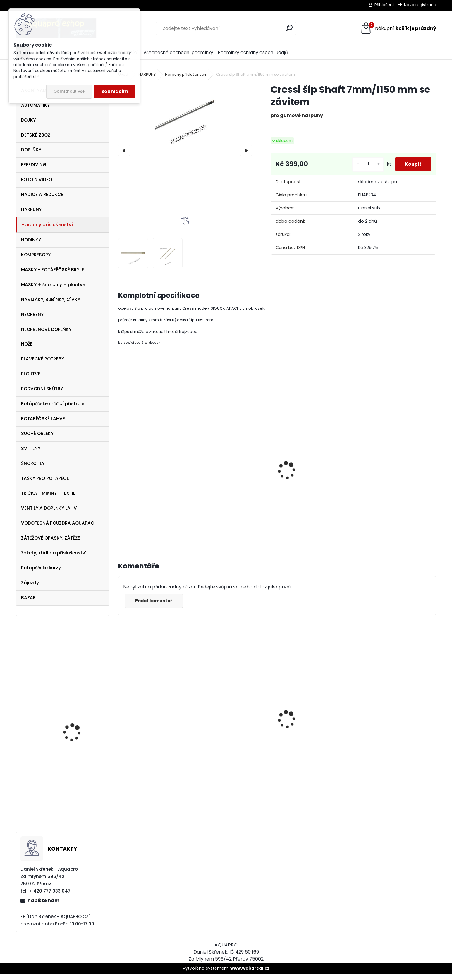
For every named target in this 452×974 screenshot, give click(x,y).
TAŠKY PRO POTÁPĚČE (45, 478)
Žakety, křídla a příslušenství (54, 553)
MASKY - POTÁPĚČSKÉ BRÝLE (52, 270)
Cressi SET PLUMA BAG (308, 760)
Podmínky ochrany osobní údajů (253, 52)
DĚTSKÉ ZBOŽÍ (36, 135)
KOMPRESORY (36, 255)
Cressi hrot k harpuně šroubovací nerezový (146, 473)
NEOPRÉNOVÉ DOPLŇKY (46, 329)
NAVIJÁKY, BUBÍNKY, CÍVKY (50, 299)
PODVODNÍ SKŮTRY (42, 389)
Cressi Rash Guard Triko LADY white (236, 753)
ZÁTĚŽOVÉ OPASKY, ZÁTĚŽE (50, 538)
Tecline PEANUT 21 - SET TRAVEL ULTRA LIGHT (78, 656)
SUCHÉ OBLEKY (37, 433)
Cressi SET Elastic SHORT (79, 722)
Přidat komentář (155, 601)
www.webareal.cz (249, 968)
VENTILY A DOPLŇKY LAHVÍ (49, 508)
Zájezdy (30, 583)
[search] (289, 28)
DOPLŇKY (31, 150)
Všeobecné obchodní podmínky (178, 52)
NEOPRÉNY (32, 314)
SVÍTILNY (30, 448)
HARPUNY (31, 209)
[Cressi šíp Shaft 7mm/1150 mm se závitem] (185, 115)
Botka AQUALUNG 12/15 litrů (77, 789)
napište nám (43, 900)
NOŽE (26, 344)
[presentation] (124, 150)
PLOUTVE (30, 374)
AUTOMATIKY (35, 105)
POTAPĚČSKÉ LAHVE (43, 418)
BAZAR (28, 598)
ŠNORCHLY (32, 463)
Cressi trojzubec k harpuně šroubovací (233, 493)
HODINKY (31, 240)
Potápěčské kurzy (41, 568)
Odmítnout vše (69, 91)
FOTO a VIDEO (36, 179)
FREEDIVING (34, 165)
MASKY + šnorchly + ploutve (53, 284)
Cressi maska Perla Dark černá (150, 731)
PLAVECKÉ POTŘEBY (42, 359)
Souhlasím (114, 91)
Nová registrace (420, 5)
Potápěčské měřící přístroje (52, 404)
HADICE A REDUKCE (42, 194)
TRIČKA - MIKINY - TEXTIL (48, 493)
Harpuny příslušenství (47, 224)
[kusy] (364, 164)
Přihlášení (384, 5)
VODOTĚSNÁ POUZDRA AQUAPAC (57, 523)
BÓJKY (28, 120)
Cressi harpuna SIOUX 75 (392, 706)
